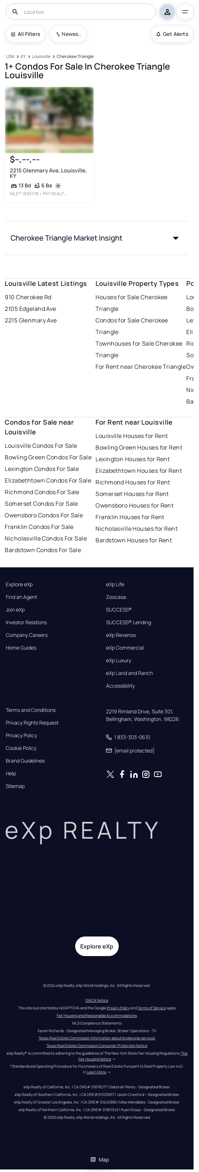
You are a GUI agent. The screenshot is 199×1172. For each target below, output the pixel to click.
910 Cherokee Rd (28, 297)
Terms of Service (152, 1007)
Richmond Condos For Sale (42, 492)
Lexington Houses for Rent (133, 459)
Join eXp (15, 609)
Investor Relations (26, 622)
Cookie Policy (21, 748)
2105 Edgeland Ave (30, 309)
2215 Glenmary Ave (31, 320)
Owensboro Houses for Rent (135, 505)
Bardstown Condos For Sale (43, 550)
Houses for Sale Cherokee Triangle (132, 303)
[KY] (23, 56)
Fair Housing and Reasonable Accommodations (97, 1015)
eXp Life (115, 584)
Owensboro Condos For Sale (44, 515)
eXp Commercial (125, 647)
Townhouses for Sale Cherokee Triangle (139, 349)
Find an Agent (21, 597)
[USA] (10, 56)
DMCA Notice (96, 1000)
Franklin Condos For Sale (39, 527)
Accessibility (120, 685)
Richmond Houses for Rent (133, 482)
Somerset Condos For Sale (41, 504)
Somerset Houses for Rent (132, 494)
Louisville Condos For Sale (41, 446)
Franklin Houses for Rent (130, 517)
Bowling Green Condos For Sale (48, 457)
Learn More (96, 1072)
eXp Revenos (121, 635)
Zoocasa (116, 597)
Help (11, 773)
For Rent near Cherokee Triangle (141, 367)
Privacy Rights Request (32, 722)
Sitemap (15, 786)
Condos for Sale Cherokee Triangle (132, 326)
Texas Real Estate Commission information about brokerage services (96, 1037)
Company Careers (27, 635)
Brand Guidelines (25, 760)
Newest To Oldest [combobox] (71, 33)
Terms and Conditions (31, 710)
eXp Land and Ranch (129, 673)
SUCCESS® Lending (128, 622)
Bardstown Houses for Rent (134, 540)
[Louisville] (41, 56)
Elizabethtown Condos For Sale (48, 480)
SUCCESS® (119, 609)
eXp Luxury (118, 660)
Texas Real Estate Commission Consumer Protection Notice (96, 1045)
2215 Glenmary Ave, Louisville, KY (48, 173)
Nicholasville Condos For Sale (46, 538)
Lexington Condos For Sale (42, 469)
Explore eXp (19, 584)
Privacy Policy (21, 735)
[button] (96, 238)
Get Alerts (172, 33)
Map (99, 1159)
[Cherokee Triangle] (75, 56)
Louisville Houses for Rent (132, 436)
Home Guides (21, 647)
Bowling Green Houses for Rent (139, 447)
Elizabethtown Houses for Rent (139, 471)
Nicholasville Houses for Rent (137, 529)
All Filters (25, 33)
